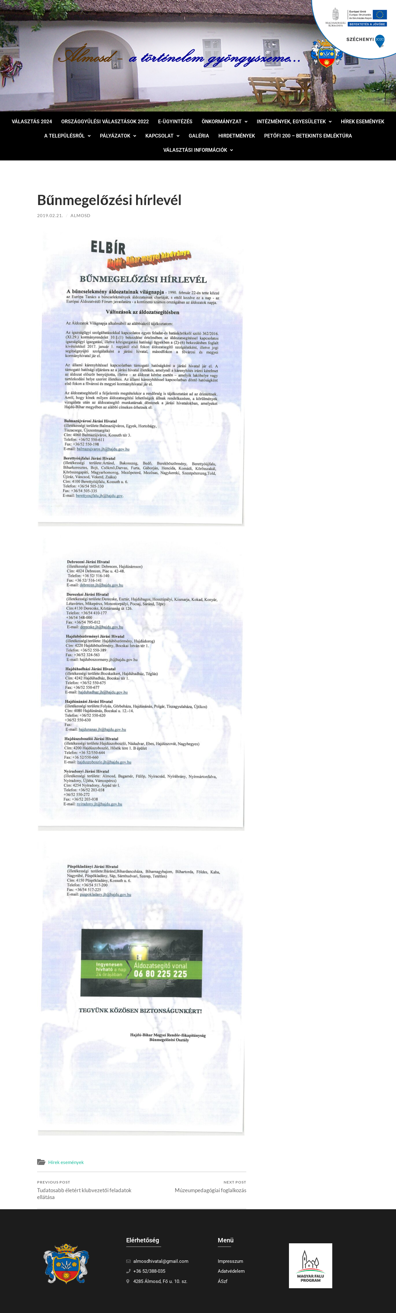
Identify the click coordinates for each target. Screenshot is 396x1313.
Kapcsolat (162, 136)
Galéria (199, 136)
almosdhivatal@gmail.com (160, 1261)
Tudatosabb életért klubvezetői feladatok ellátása (88, 1190)
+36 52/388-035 (149, 1271)
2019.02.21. (50, 215)
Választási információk (198, 150)
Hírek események (362, 122)
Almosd (81, 215)
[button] (224, 122)
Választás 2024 (32, 122)
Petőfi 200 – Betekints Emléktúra (308, 136)
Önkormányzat (225, 122)
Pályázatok (118, 136)
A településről (67, 136)
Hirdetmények (236, 136)
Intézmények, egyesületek (294, 122)
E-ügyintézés (175, 122)
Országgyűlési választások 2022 (105, 122)
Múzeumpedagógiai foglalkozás (210, 1186)
